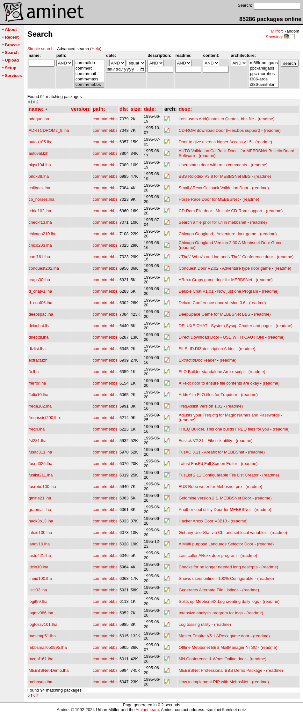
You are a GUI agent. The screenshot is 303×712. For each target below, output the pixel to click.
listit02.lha (38, 590)
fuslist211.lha (41, 475)
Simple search (40, 48)
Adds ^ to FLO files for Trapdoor (208, 394)
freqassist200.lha (44, 417)
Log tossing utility (195, 624)
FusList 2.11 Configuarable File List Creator (219, 475)
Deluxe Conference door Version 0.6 (212, 302)
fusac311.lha (40, 452)
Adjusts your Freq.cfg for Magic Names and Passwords (229, 415)
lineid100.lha (40, 578)
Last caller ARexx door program (208, 555)
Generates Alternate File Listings (209, 590)
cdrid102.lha (40, 210)
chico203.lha (40, 245)
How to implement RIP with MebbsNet (214, 681)
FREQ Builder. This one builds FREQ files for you (224, 429)
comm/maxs (89, 79)
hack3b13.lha (41, 521)
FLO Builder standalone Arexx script (212, 371)
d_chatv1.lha (40, 291)
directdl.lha (39, 337)
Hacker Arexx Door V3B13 (203, 521)
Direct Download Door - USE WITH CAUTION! (221, 337)
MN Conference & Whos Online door (212, 658)
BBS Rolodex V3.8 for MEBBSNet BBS (214, 176)
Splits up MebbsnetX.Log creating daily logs (219, 601)
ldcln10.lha (38, 567)
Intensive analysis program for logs (211, 613)
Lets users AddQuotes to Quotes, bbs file (216, 118)
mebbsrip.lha (40, 681)
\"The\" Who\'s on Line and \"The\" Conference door (226, 256)
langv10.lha (39, 544)
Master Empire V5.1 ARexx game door (214, 635)
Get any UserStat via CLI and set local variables (223, 532)
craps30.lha (39, 279)
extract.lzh (38, 360)
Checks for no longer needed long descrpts (218, 567)
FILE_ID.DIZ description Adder (207, 348)
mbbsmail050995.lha (48, 647)
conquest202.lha (44, 268)
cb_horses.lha (41, 199)
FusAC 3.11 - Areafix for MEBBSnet (211, 452)
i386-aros (263, 79)
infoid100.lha (40, 532)
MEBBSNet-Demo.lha (49, 670)
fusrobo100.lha (42, 486)
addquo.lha (39, 118)
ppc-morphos (263, 74)
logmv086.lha (41, 613)
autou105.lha (41, 141)
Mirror (276, 31)
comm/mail (89, 74)
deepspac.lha (41, 314)
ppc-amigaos (263, 68)
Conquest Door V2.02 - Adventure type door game (225, 268)
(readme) (266, 118)
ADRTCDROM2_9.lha (49, 130)
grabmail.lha (40, 509)
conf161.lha (39, 256)
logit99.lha (38, 601)
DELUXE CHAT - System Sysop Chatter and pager (225, 325)
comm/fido (89, 63)
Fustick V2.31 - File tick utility (205, 440)
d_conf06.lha (40, 302)
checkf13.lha (40, 222)
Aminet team (147, 709)
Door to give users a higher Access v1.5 (215, 141)
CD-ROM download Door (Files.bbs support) (219, 130)
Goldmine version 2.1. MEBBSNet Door (215, 498)
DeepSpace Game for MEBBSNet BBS (214, 314)
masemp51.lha (42, 635)
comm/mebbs (89, 84)
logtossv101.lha (43, 624)
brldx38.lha (39, 176)
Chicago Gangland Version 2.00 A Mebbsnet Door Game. (231, 242)
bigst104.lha (40, 164)
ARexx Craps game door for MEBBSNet (215, 279)
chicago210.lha (42, 233)
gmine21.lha (40, 498)
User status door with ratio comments (213, 164)
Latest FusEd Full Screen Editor (208, 463)
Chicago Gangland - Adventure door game (217, 233)
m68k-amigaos (263, 63)
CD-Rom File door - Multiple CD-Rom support (220, 210)
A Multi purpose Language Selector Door (216, 544)
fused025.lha (40, 463)
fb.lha (34, 371)
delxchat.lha (40, 325)
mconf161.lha (41, 658)
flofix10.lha (38, 394)
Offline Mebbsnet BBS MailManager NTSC (218, 647)
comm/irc (89, 68)
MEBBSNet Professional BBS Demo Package (221, 670)
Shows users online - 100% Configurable (216, 578)
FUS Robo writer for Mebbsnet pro (210, 486)
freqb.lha (37, 429)
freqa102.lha (40, 406)
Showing (274, 36)
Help (95, 48)
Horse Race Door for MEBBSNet (209, 199)
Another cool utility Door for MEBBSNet (215, 509)
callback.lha (39, 187)
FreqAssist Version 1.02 (200, 406)
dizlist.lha (37, 348)
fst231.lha (38, 440)
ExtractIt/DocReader (197, 360)
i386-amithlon (263, 84)
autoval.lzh (38, 153)
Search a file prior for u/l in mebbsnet (212, 222)
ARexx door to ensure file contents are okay (219, 383)
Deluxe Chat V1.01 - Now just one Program (218, 291)
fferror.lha (37, 383)
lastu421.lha (40, 555)
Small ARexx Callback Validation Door (214, 187)
